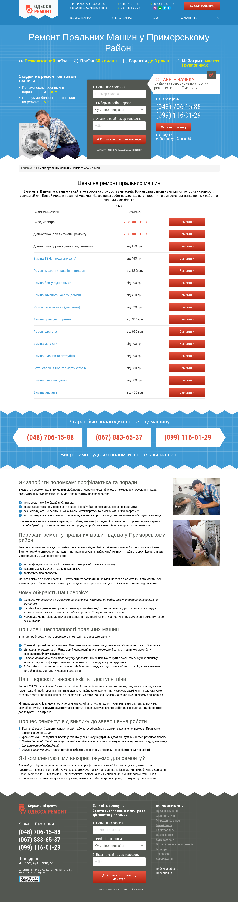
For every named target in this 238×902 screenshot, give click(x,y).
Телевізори (163, 854)
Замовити (187, 222)
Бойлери (161, 849)
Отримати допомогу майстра (119, 877)
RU (217, 17)
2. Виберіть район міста (110, 839)
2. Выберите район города (112, 103)
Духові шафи (164, 835)
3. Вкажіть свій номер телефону (116, 855)
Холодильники (165, 815)
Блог (156, 17)
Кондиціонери (165, 839)
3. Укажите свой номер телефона (117, 119)
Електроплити (165, 830)
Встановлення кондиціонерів (175, 844)
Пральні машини (167, 811)
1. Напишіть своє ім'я (108, 823)
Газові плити (164, 825)
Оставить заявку (173, 127)
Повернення (164, 873)
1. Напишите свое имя (109, 87)
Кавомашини (164, 858)
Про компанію (187, 17)
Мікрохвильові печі (168, 820)
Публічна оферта (167, 868)
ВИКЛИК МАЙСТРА (202, 6)
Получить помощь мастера (119, 139)
